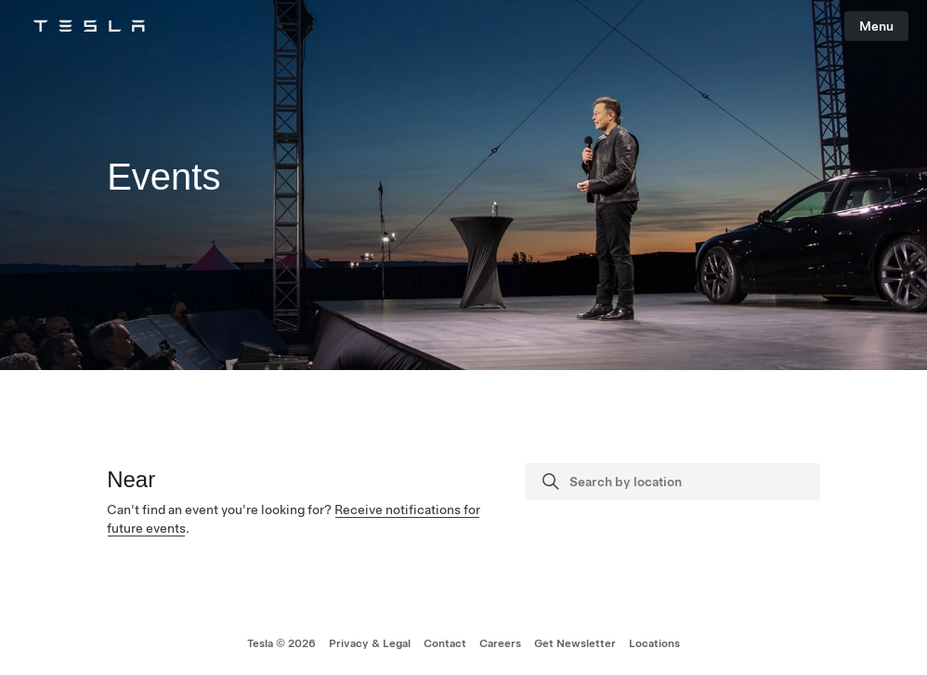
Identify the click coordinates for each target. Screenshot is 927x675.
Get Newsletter (575, 643)
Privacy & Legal (370, 643)
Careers (500, 643)
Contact (445, 643)
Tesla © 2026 (281, 643)
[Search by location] (689, 481)
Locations (654, 643)
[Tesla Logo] (89, 26)
